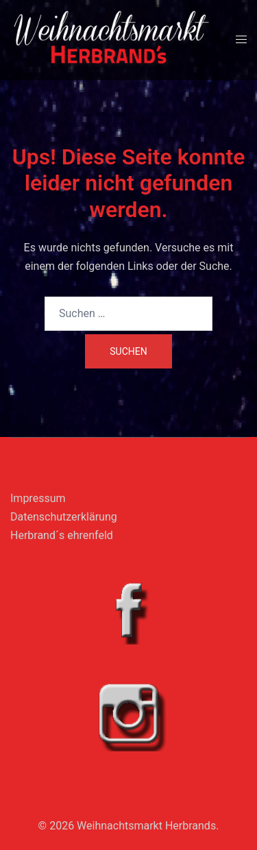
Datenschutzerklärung (63, 516)
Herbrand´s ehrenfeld (61, 535)
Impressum (38, 498)
